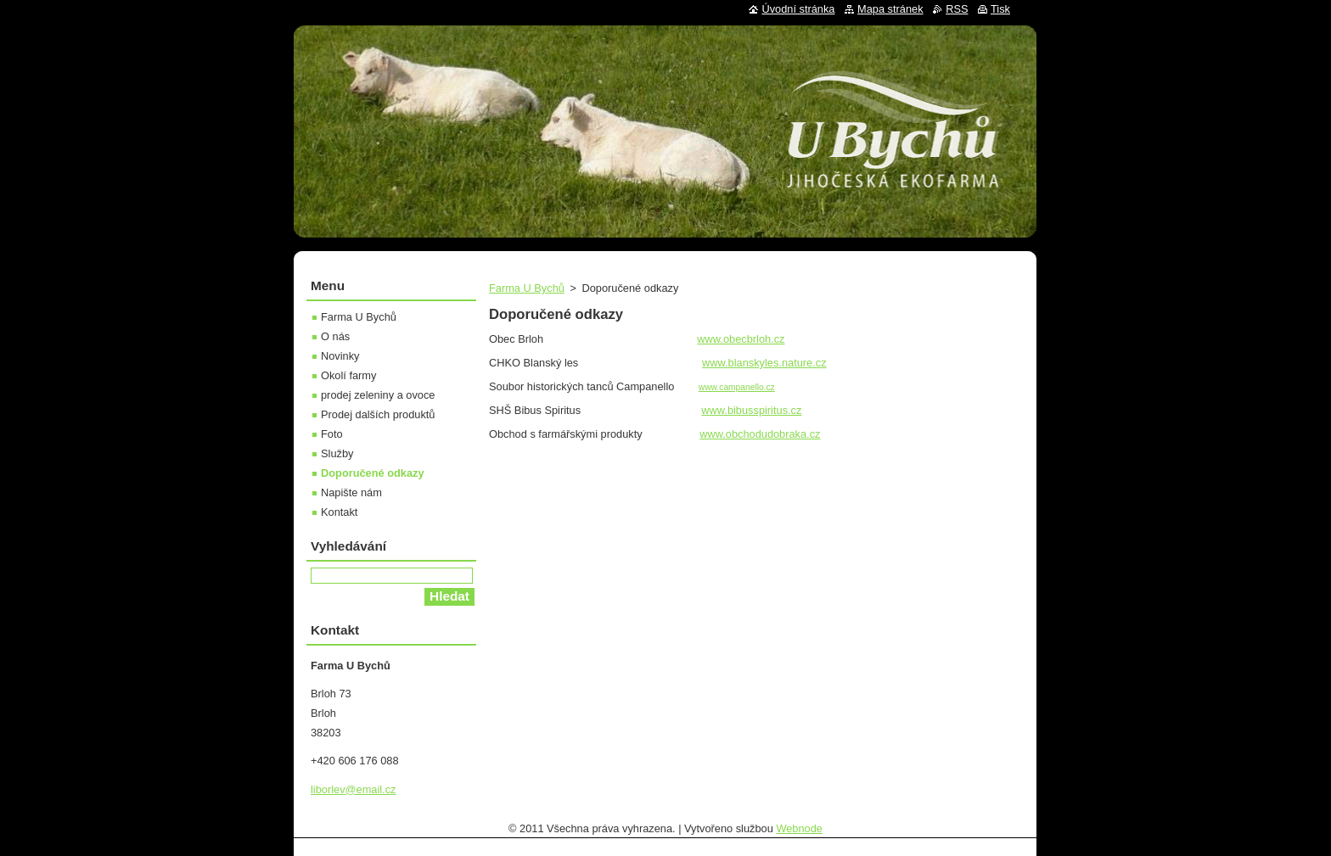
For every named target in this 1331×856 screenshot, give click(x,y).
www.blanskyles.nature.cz (764, 362)
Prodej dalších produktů (378, 414)
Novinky (340, 356)
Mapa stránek (890, 9)
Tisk (1000, 9)
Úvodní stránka (797, 9)
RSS (957, 9)
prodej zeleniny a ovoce (378, 395)
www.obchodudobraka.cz (759, 434)
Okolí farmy (348, 375)
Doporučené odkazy (372, 473)
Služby (337, 453)
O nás (335, 336)
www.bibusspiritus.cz (751, 410)
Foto (332, 434)
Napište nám (351, 492)
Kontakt (339, 512)
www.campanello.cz (737, 387)
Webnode (799, 828)
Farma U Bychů (526, 288)
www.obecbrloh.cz (740, 339)
